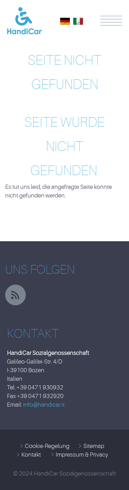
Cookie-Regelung (47, 446)
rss (15, 295)
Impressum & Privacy (82, 454)
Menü (111, 21)
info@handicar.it (44, 404)
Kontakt (31, 454)
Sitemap (93, 446)
